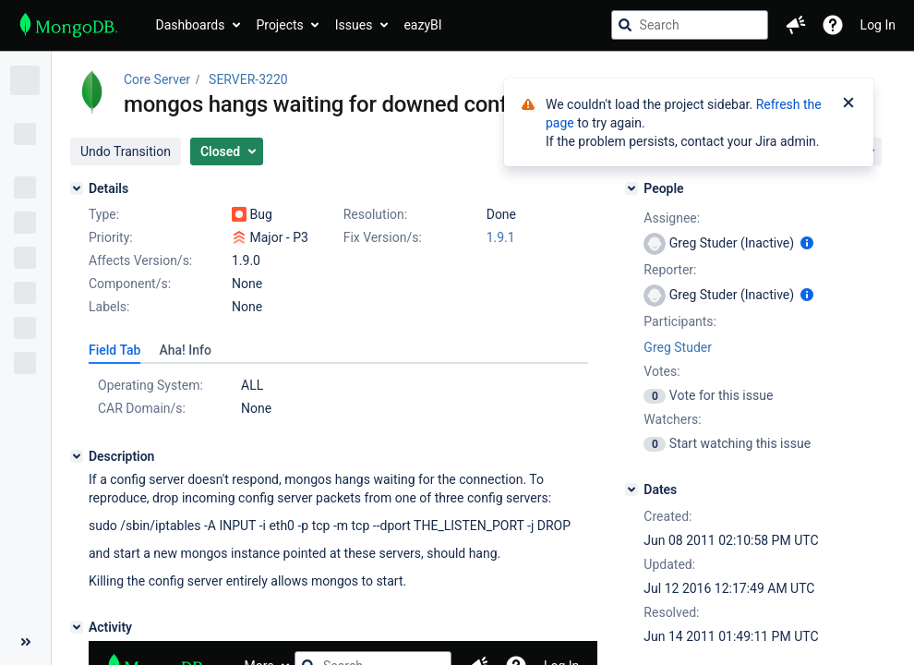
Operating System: (150, 385)
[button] (796, 25)
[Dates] (631, 489)
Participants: (679, 321)
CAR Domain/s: (142, 408)
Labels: (109, 306)
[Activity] (76, 627)
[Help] (833, 25)
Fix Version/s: (382, 237)
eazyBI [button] (422, 25)
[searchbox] (689, 25)
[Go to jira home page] (68, 24)
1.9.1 (501, 237)
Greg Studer (677, 347)
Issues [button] (354, 25)
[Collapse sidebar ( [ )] (25, 642)
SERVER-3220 (248, 79)
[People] (631, 188)
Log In (878, 25)
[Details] (76, 188)
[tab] (114, 350)
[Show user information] (807, 243)
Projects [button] (279, 25)
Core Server (157, 79)
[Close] (848, 104)
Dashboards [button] (190, 25)
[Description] (76, 456)
